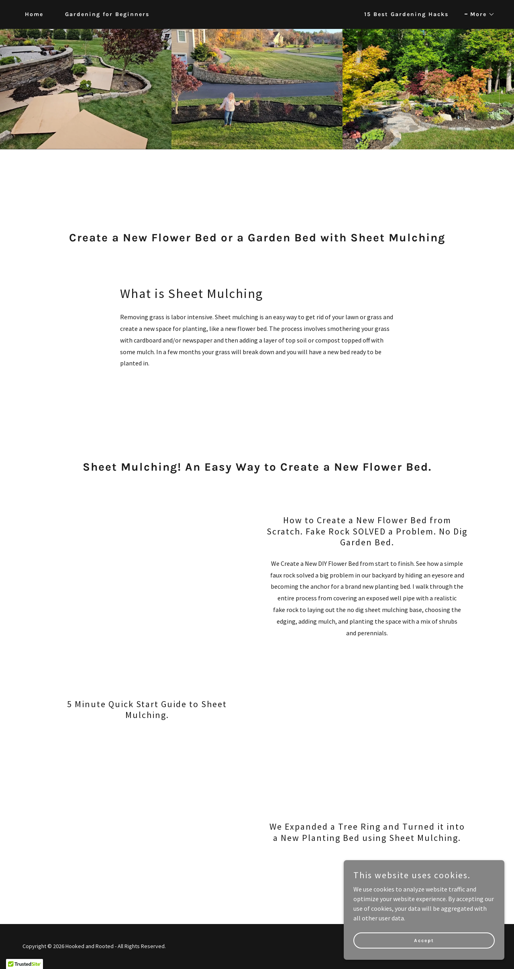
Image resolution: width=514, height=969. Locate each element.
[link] (257, 14)
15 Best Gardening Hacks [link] (406, 14)
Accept (424, 940)
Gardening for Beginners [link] (107, 14)
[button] (480, 14)
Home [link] (34, 14)
